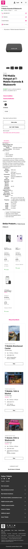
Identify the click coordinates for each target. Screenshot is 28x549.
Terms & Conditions (7, 95)
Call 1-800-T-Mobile (14, 127)
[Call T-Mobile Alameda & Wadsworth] (14, 13)
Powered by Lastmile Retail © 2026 (14, 546)
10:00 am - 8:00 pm (12, 353)
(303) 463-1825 (10, 448)
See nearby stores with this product (11, 132)
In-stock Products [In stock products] (14, 21)
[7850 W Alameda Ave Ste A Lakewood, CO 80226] (14, 17)
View (14, 363)
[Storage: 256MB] (6, 111)
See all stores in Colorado (14, 469)
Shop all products (14, 320)
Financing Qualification (8, 98)
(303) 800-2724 (10, 355)
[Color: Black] (5, 104)
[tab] (6, 140)
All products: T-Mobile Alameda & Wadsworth (14, 29)
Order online (14, 122)
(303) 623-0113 (10, 401)
